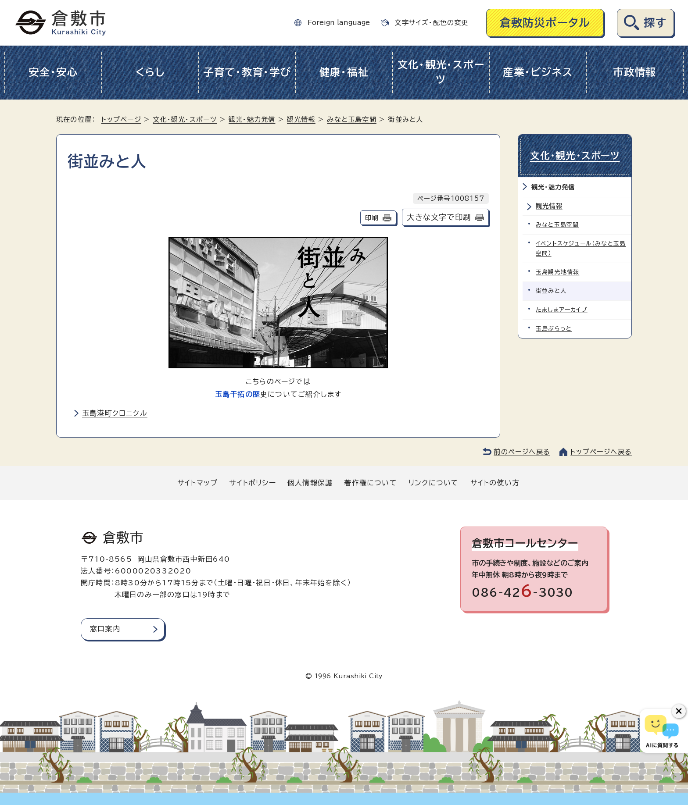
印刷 (371, 217)
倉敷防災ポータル (545, 22)
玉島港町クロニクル (114, 413)
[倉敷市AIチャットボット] (662, 731)
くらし (150, 72)
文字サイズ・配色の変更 (431, 22)
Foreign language (339, 22)
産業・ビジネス (538, 72)
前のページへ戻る (522, 452)
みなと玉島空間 (351, 119)
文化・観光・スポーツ (441, 72)
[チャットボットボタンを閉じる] (679, 711)
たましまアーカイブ (562, 310)
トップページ (121, 119)
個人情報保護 (310, 482)
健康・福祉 (344, 72)
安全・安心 (53, 72)
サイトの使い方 (495, 482)
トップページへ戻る (601, 452)
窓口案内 (105, 628)
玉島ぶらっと (554, 328)
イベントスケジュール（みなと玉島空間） (581, 248)
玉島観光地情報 (557, 272)
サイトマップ (197, 482)
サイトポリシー (252, 482)
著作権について (370, 482)
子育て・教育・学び (247, 72)
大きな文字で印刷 (439, 217)
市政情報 (634, 72)
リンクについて (433, 482)
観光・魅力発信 (252, 119)
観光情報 (301, 119)
